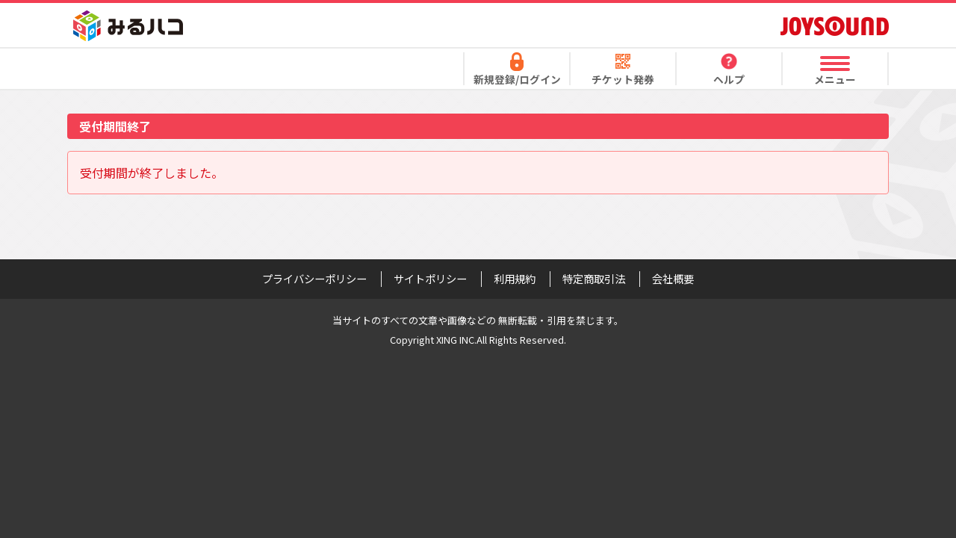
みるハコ (128, 25)
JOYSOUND (834, 25)
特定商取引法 (593, 278)
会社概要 (673, 278)
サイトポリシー (430, 278)
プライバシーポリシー (314, 278)
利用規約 (515, 278)
